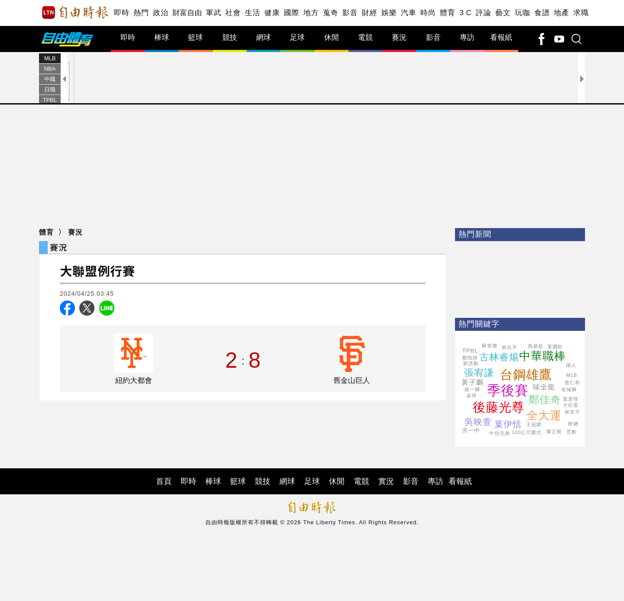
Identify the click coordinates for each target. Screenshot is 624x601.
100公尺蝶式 (527, 432)
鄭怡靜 (470, 357)
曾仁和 (572, 382)
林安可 (572, 412)
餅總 (573, 423)
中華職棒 (542, 356)
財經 (369, 13)
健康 (272, 13)
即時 (121, 13)
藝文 (502, 13)
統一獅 (472, 389)
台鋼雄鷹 (526, 375)
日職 (49, 89)
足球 (297, 37)
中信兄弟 (499, 433)
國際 (291, 13)
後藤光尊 (499, 407)
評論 (483, 13)
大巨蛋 (570, 405)
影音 (350, 13)
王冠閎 (534, 424)
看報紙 (501, 37)
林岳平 (509, 347)
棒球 (161, 37)
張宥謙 (479, 372)
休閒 (331, 37)
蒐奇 (330, 13)
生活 (252, 13)
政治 (160, 13)
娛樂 (388, 13)
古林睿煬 (499, 357)
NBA (50, 68)
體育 (447, 13)
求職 (580, 13)
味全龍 (544, 387)
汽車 (408, 13)
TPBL (50, 100)
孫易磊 (535, 346)
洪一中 (471, 430)
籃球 (195, 37)
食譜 (541, 13)
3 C (465, 13)
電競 (365, 37)
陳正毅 (554, 431)
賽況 (399, 37)
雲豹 (571, 431)
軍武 (213, 13)
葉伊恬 (508, 424)
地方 (310, 13)
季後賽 (508, 390)
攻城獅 (569, 389)
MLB (50, 58)
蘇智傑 (489, 345)
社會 (232, 13)
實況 (386, 481)
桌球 (471, 395)
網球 (263, 37)
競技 (229, 37)
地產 (561, 13)
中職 (49, 79)
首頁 (164, 481)
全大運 (544, 415)
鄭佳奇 (545, 399)
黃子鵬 (473, 382)
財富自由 (187, 13)
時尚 (428, 13)
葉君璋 (570, 399)
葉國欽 (555, 346)
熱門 (141, 13)
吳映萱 (478, 422)
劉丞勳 (471, 363)
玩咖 (522, 13)
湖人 (571, 365)
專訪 (467, 37)
